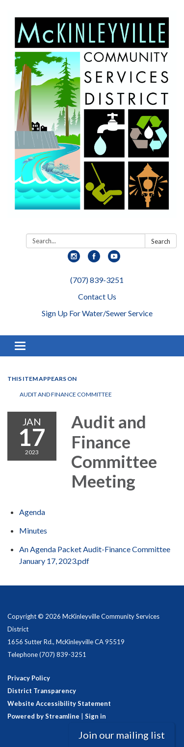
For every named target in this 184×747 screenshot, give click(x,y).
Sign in (95, 716)
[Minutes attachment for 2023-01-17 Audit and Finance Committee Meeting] (33, 530)
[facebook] (94, 259)
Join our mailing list (122, 735)
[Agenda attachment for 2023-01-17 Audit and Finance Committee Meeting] (32, 511)
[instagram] (74, 259)
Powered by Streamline (43, 716)
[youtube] (114, 259)
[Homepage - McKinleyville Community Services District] (92, 118)
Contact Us (97, 296)
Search (160, 241)
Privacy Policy (28, 678)
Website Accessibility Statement (59, 703)
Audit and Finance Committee (66, 394)
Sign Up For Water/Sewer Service (97, 313)
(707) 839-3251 (97, 279)
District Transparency (41, 691)
